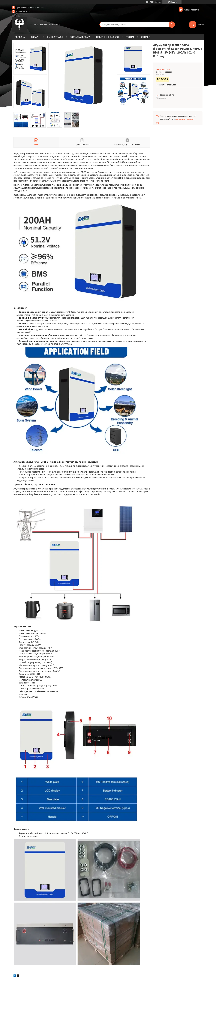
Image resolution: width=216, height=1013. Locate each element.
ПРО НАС (130, 37)
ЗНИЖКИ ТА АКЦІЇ (54, 37)
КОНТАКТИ (146, 37)
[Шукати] (172, 24)
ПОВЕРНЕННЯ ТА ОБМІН (108, 37)
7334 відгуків (155, 2)
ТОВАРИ (35, 37)
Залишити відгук (191, 10)
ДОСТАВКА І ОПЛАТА (80, 37)
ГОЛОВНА (20, 37)
